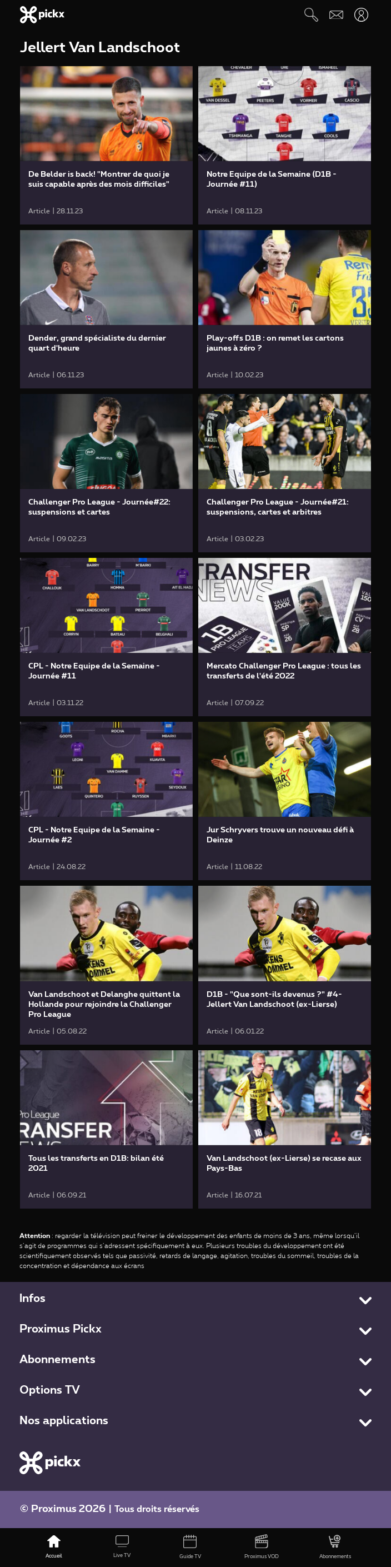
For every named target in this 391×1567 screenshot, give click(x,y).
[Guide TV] (190, 1547)
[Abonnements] (335, 1547)
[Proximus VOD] (261, 1547)
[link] (106, 145)
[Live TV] (122, 1547)
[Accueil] (54, 1547)
